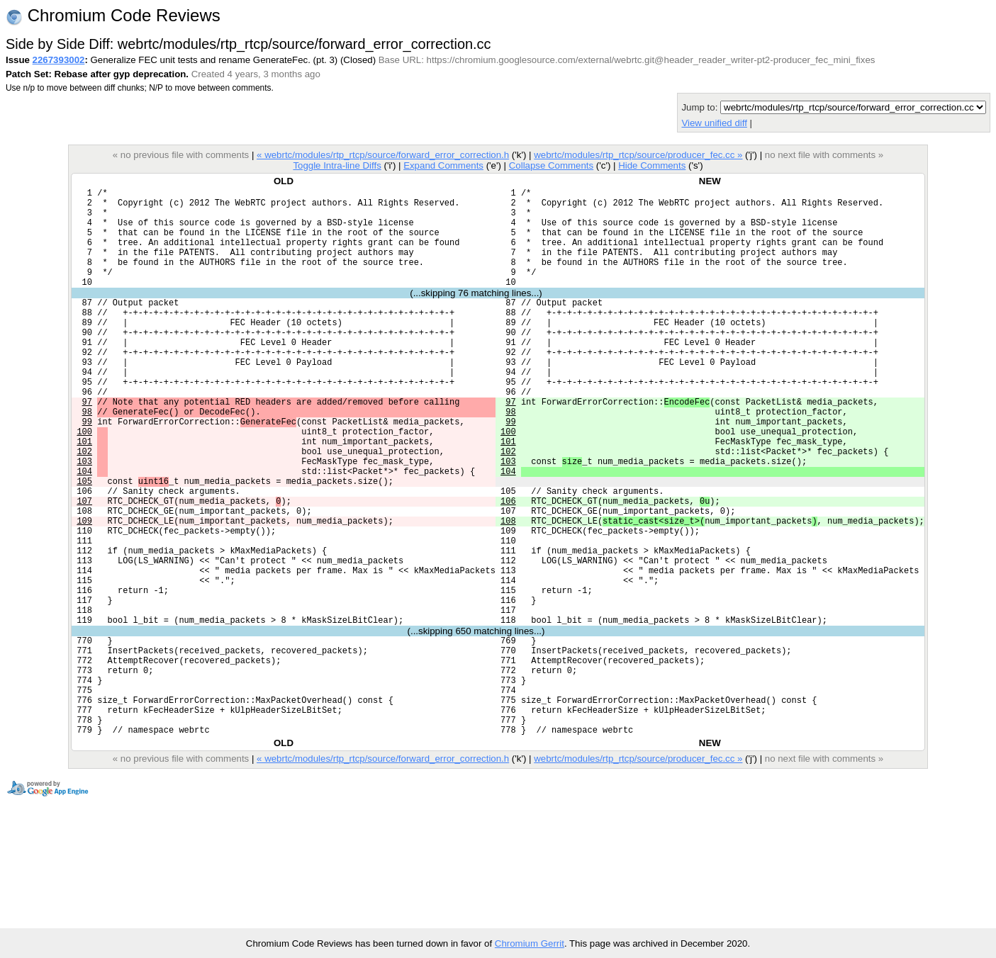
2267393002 (59, 60)
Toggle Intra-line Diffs (337, 165)
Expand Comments (443, 165)
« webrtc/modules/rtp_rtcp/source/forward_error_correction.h (383, 155)
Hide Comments (652, 165)
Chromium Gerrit (529, 943)
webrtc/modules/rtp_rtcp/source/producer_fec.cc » (638, 155)
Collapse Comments (551, 165)
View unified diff (713, 123)
